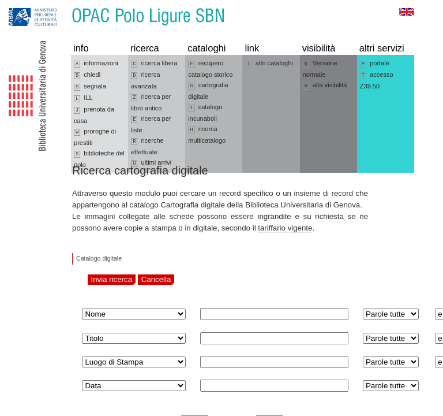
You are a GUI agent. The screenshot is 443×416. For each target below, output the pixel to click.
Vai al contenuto (65, 5)
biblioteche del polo (99, 159)
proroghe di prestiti (95, 137)
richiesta (329, 216)
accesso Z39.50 (376, 80)
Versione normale (320, 69)
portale (374, 64)
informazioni (96, 64)
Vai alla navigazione (22, 5)
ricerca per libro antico (151, 102)
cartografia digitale (208, 90)
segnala (90, 87)
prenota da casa (94, 115)
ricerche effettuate (147, 146)
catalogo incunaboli (205, 112)
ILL (83, 98)
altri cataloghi (268, 64)
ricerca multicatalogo (207, 134)
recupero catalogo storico (210, 69)
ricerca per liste (151, 124)
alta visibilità (325, 85)
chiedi (87, 75)
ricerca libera (154, 64)
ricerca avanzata (145, 80)
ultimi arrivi (151, 163)
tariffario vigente (285, 228)
